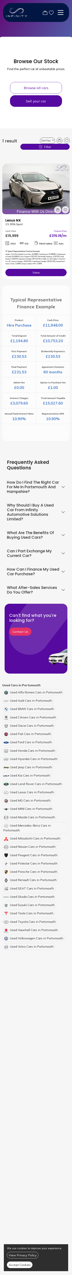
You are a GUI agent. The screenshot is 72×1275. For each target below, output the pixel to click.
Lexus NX (13, 220)
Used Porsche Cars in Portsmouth (33, 872)
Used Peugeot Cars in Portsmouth (33, 855)
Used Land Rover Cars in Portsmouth (36, 784)
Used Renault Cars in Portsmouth (33, 880)
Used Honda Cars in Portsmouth (32, 750)
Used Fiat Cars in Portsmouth (30, 734)
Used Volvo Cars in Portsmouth (32, 946)
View (36, 272)
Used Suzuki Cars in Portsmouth (32, 905)
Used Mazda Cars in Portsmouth (32, 817)
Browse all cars (36, 88)
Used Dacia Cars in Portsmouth (32, 725)
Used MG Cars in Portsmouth (30, 800)
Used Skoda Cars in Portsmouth (32, 897)
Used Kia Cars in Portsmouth (30, 775)
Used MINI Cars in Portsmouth (31, 809)
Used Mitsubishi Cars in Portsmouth (35, 838)
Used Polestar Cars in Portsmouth (33, 863)
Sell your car (36, 101)
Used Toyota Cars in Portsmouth (33, 922)
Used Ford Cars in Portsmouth (31, 742)
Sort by (46, 140)
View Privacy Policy (23, 1255)
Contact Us (20, 632)
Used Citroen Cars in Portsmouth (33, 717)
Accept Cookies (20, 1265)
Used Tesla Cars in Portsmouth (31, 913)
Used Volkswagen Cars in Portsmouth (36, 938)
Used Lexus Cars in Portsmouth (32, 792)
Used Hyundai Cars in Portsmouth (33, 759)
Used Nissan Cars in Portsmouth (32, 847)
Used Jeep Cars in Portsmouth (31, 767)
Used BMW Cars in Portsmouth (32, 709)
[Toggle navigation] (60, 12)
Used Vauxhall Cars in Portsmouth (34, 930)
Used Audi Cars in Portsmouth (31, 700)
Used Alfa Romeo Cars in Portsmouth (36, 692)
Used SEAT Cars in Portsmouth (32, 888)
